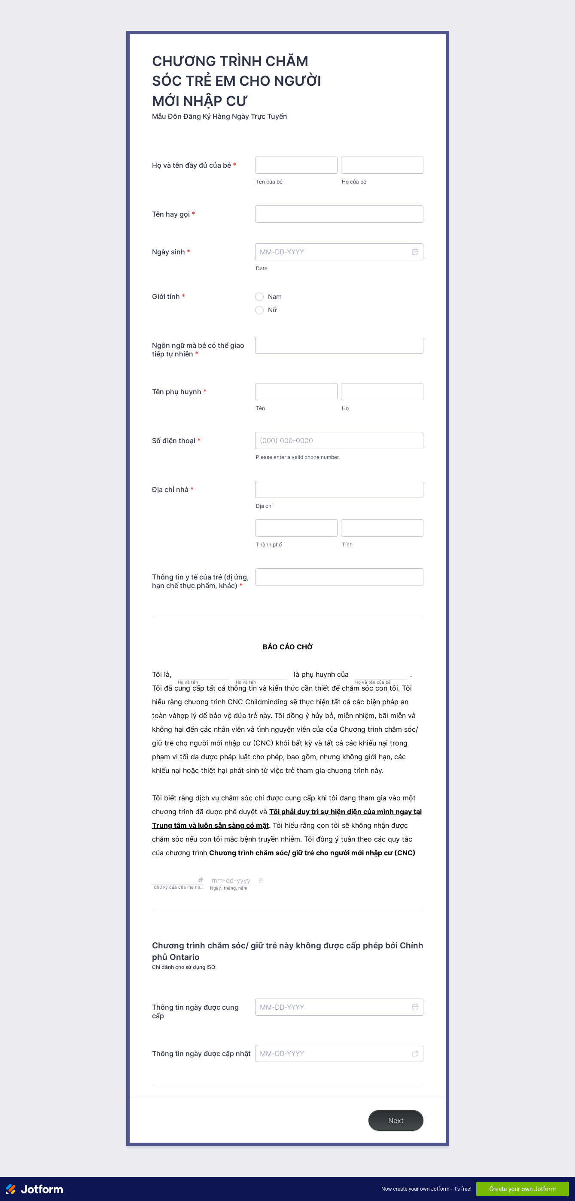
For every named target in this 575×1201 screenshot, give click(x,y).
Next (396, 1120)
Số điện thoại (176, 440)
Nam (275, 297)
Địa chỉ (264, 506)
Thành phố (269, 544)
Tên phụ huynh (179, 391)
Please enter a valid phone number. (298, 457)
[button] (414, 251)
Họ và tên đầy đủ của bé (194, 165)
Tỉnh (347, 544)
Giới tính (168, 296)
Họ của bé (354, 181)
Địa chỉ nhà (173, 489)
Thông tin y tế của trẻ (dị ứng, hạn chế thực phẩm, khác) (200, 581)
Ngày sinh (171, 251)
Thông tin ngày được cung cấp (195, 1011)
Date (262, 268)
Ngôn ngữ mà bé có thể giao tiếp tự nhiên (198, 349)
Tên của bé (269, 181)
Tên (260, 408)
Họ (345, 408)
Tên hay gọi (173, 214)
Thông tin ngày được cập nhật (201, 1053)
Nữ (272, 310)
